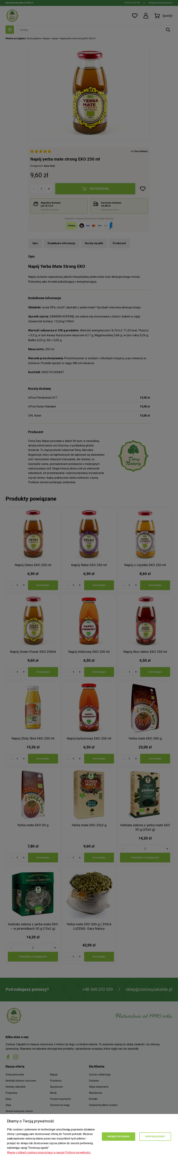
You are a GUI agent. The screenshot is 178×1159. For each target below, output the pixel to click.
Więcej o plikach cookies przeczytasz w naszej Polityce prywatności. (49, 1152)
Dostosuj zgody (155, 1136)
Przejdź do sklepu (118, 1136)
